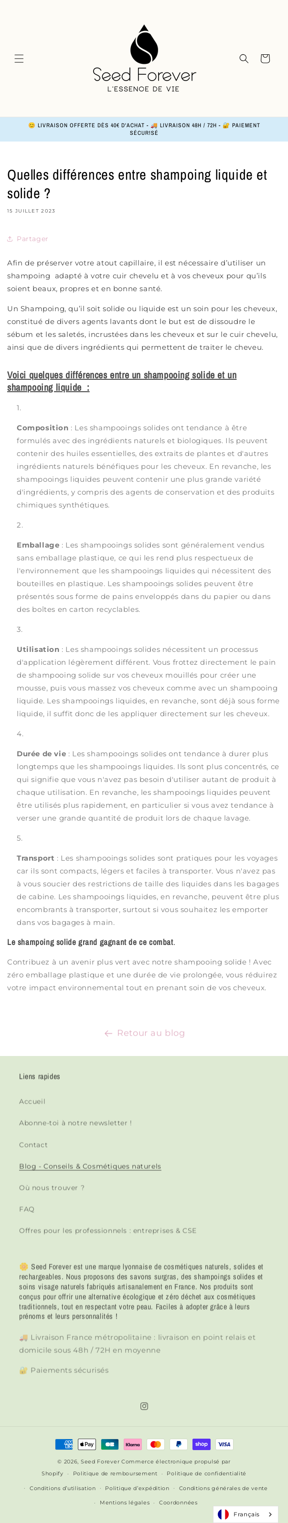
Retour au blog (144, 1035)
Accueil (32, 1108)
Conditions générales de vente (223, 1488)
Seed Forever (100, 1461)
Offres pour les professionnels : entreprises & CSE (108, 1237)
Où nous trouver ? (52, 1194)
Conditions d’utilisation (63, 1488)
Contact (33, 1151)
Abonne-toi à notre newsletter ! (75, 1129)
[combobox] (245, 1514)
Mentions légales (124, 1502)
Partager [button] (28, 239)
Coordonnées (178, 1502)
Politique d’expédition (137, 1488)
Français (239, 1515)
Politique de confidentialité (206, 1473)
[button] (19, 58)
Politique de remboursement (115, 1473)
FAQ (27, 1215)
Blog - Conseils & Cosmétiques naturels (90, 1172)
